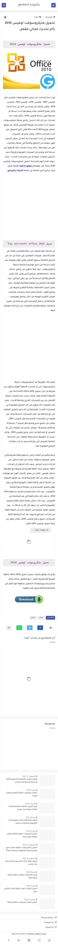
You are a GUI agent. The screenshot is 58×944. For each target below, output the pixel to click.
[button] (40, 627)
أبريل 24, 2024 (30, 804)
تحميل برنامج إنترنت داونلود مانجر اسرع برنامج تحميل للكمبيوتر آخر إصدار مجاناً (21, 849)
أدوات (37, 17)
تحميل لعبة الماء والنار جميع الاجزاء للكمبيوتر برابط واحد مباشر (22, 821)
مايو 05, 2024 (30, 886)
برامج (33, 618)
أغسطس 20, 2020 (28, 858)
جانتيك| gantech (29, 5)
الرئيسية (50, 17)
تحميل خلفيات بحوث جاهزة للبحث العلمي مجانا (20, 890)
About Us (49, 927)
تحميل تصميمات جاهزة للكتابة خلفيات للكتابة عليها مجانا (22, 835)
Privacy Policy (47, 917)
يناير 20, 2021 (30, 817)
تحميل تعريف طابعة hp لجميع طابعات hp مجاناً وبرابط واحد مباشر (21, 780)
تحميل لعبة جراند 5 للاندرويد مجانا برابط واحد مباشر (21, 862)
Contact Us (49, 922)
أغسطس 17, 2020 (28, 776)
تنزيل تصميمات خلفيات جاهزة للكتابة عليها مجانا (22, 876)
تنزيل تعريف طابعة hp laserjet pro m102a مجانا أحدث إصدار (23, 808)
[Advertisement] (29, 209)
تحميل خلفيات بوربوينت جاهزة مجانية (22, 902)
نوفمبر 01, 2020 (29, 899)
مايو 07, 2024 (30, 790)
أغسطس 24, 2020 (28, 845)
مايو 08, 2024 (30, 872)
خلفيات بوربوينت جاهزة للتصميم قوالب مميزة (21, 794)
